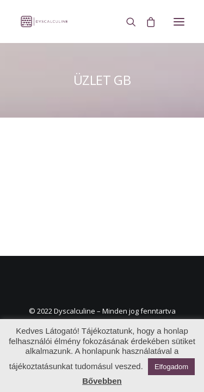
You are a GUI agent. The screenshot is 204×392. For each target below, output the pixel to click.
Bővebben (102, 380)
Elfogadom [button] (171, 367)
